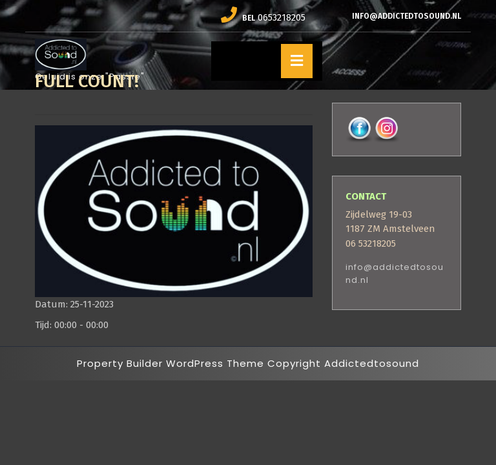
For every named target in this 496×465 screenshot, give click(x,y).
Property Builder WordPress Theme (170, 363)
